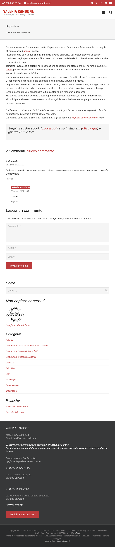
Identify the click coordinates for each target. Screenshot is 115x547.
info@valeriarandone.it (24, 438)
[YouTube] (110, 3)
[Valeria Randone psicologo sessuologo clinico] (18, 12)
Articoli (9, 340)
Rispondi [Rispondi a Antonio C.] (9, 179)
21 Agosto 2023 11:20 (15, 165)
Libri (8, 374)
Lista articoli (50, 541)
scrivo (9, 69)
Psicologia (11, 379)
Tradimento (12, 390)
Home (8, 32)
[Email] (57, 256)
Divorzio (10, 362)
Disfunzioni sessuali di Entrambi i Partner (27, 345)
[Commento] (57, 232)
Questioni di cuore (15, 412)
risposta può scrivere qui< (85, 117)
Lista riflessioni (63, 541)
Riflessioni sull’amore (17, 406)
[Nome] (57, 248)
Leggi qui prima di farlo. (18, 325)
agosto (27, 51)
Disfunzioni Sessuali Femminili (22, 351)
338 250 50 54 (21, 435)
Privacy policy (13, 458)
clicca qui (49, 128)
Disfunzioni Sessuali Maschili (21, 357)
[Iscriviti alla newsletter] (22, 514)
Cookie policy (30, 458)
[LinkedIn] (105, 3)
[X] (96, 3)
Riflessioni (16, 32)
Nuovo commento (40, 151)
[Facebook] (91, 3)
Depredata (26, 32)
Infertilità (10, 368)
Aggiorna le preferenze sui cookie (23, 461)
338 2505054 (17, 477)
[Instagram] (101, 3)
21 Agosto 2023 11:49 (20, 191)
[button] (103, 12)
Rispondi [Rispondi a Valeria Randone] (14, 201)
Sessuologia (12, 385)
